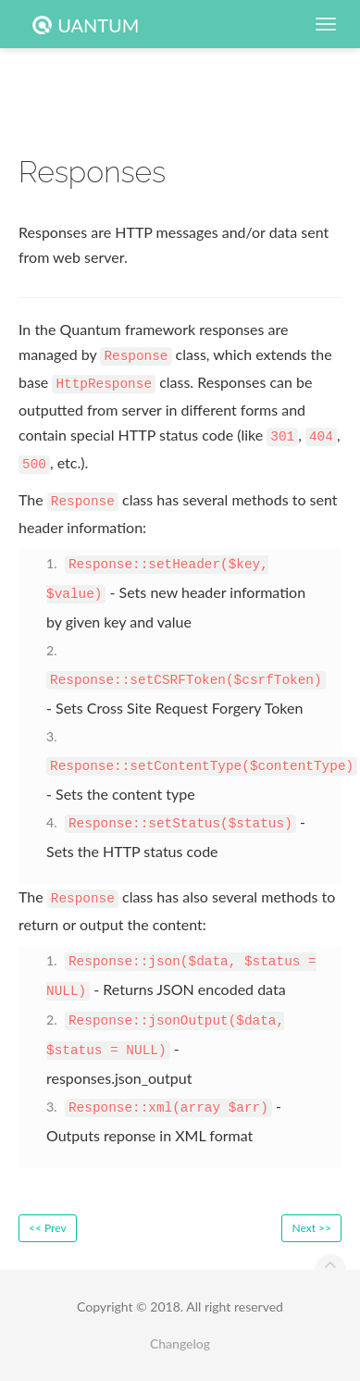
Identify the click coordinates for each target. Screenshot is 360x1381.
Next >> (311, 1228)
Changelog (180, 1343)
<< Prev (48, 1228)
